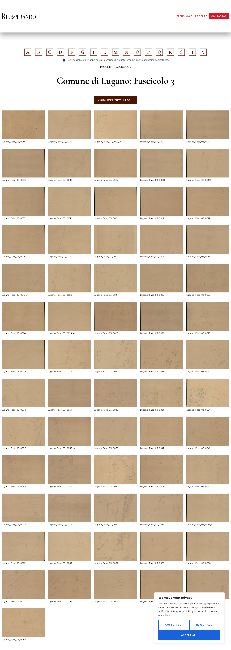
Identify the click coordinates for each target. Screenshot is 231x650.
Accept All (189, 635)
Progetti (201, 16)
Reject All (204, 625)
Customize (173, 625)
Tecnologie (184, 16)
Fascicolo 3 (123, 66)
